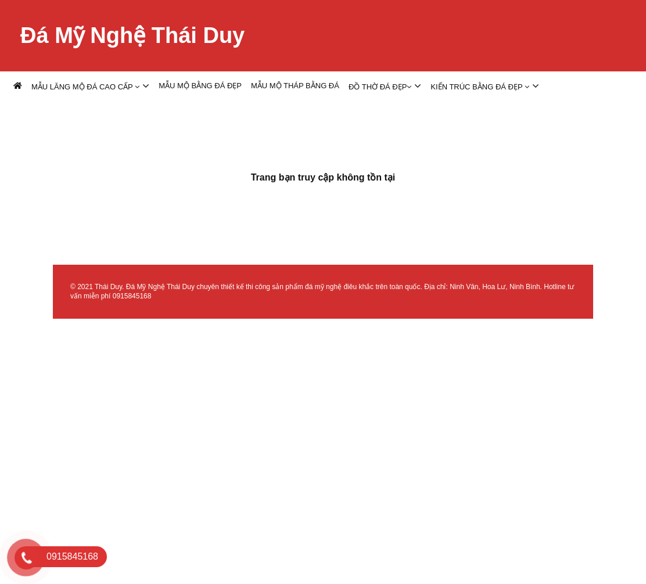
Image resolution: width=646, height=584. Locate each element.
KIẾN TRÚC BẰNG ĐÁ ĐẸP (479, 86)
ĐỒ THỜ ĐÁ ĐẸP (380, 86)
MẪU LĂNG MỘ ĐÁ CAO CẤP (85, 86)
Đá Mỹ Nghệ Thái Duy (132, 35)
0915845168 (132, 296)
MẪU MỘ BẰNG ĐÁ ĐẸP (200, 85)
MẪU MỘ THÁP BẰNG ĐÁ (295, 85)
